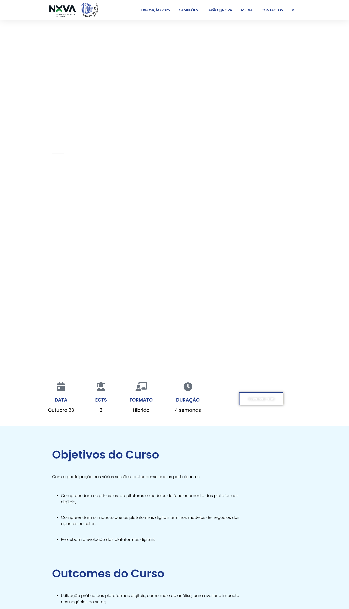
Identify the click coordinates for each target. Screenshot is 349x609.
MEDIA (247, 10)
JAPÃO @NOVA (219, 10)
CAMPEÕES (188, 10)
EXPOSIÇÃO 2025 (155, 10)
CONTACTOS (272, 10)
